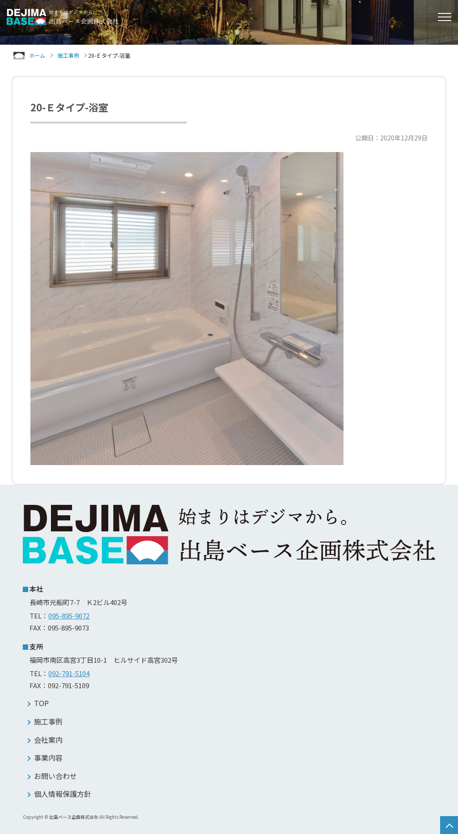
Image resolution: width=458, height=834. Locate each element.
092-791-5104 (68, 673)
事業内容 (48, 757)
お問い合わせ (55, 775)
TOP (41, 703)
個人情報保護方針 (62, 793)
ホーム (37, 55)
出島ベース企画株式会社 (73, 816)
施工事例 (68, 55)
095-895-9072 (68, 615)
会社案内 (48, 739)
